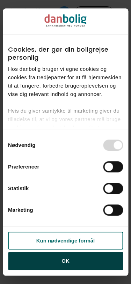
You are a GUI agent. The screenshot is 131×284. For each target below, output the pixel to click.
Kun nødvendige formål (65, 241)
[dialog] (65, 142)
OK (65, 261)
